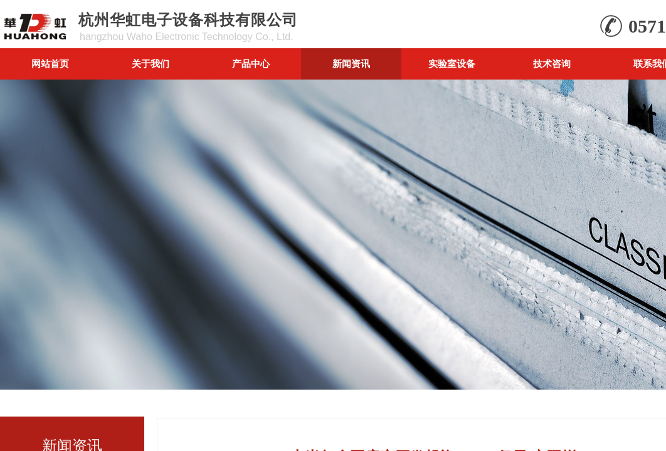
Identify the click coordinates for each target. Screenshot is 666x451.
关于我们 (150, 63)
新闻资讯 (351, 63)
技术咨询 (552, 63)
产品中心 (251, 63)
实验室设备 (451, 63)
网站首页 (50, 63)
